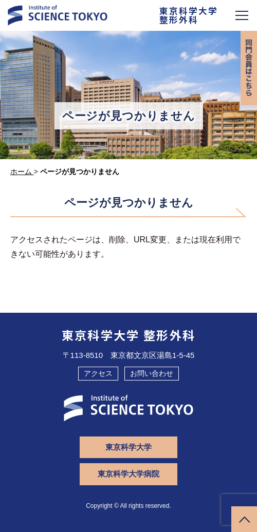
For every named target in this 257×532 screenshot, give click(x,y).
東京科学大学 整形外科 (129, 335)
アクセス (98, 373)
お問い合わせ (151, 373)
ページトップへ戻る (244, 519)
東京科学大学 (128, 447)
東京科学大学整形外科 (188, 16)
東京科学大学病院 (128, 473)
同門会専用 (249, 68)
